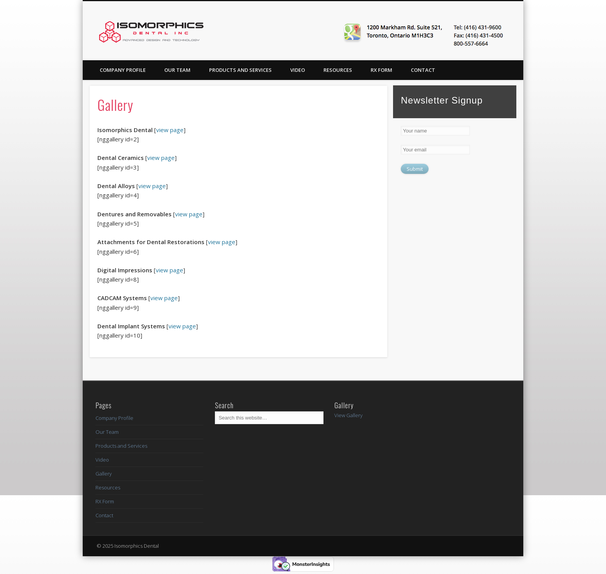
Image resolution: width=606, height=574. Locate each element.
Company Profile (123, 69)
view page (170, 130)
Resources (337, 69)
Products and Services (240, 69)
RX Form (381, 69)
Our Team (177, 69)
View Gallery (348, 415)
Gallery (103, 473)
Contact (423, 69)
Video (297, 69)
